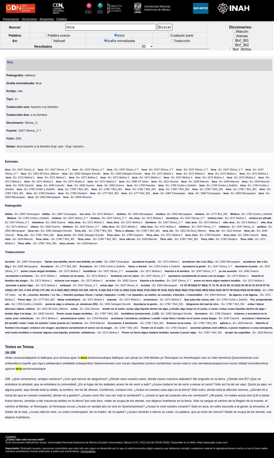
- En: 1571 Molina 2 (38, 181)
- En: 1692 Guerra (80, 185)
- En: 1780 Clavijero (40, 193)
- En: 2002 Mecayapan (239, 193)
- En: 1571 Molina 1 (159, 173)
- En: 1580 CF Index (133, 181)
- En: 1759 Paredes (141, 185)
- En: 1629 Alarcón (195, 181)
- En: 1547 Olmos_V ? (53, 169)
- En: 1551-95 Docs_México (40, 173)
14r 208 (10, 352)
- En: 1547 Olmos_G (20, 169)
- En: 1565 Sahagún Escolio (81, 173)
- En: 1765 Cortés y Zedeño (177, 185)
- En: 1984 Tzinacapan (169, 193)
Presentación (11, 19)
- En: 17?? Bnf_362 (104, 193)
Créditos (61, 19)
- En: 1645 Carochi (19, 185)
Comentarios (88, 451)
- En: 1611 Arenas (164, 181)
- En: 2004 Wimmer (77, 196)
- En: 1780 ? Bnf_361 (73, 189)
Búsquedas (47, 19)
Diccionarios (29, 19)
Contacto (10, 436)
